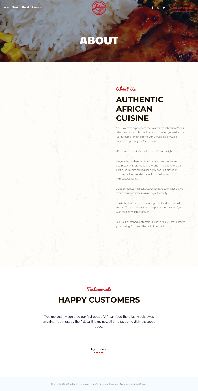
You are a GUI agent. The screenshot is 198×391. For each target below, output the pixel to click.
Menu (15, 7)
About (25, 7)
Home (5, 7)
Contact (37, 7)
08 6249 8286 (182, 8)
